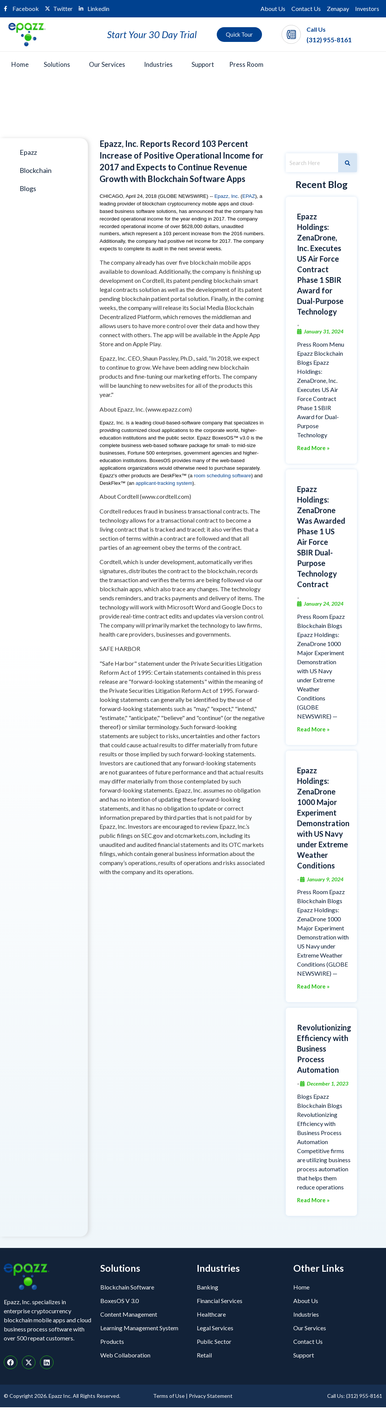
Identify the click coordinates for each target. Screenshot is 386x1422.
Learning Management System (139, 1327)
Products (112, 1341)
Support (202, 64)
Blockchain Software (127, 1287)
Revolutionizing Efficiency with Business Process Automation (324, 1048)
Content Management (128, 1314)
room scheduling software (222, 475)
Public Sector (214, 1341)
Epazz (28, 152)
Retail (204, 1355)
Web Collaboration (125, 1355)
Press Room (246, 64)
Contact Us (306, 8)
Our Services (107, 64)
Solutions (57, 64)
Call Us (316, 29)
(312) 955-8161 (329, 40)
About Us (272, 8)
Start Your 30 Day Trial (152, 34)
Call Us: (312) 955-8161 (354, 1396)
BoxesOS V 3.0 (119, 1300)
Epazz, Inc (226, 196)
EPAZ (248, 196)
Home (20, 64)
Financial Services (219, 1300)
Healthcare (211, 1314)
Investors (367, 8)
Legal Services (215, 1327)
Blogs (28, 188)
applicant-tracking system (164, 483)
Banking (207, 1287)
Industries (158, 64)
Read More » (313, 448)
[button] (58, 64)
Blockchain (36, 170)
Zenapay (338, 8)
